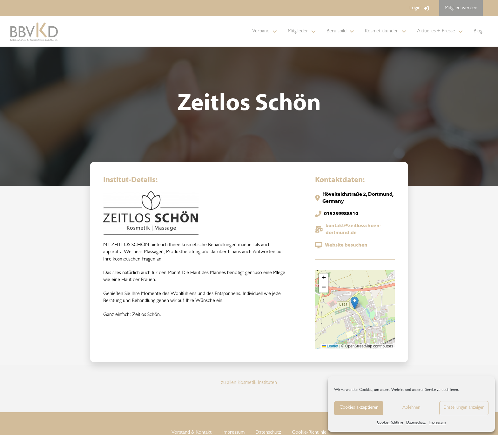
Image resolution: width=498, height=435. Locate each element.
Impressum (437, 423)
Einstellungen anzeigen (463, 407)
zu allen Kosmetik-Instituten (249, 383)
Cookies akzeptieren (359, 407)
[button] (355, 302)
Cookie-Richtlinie (390, 423)
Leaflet (330, 346)
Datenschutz (416, 423)
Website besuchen (346, 245)
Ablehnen (411, 407)
